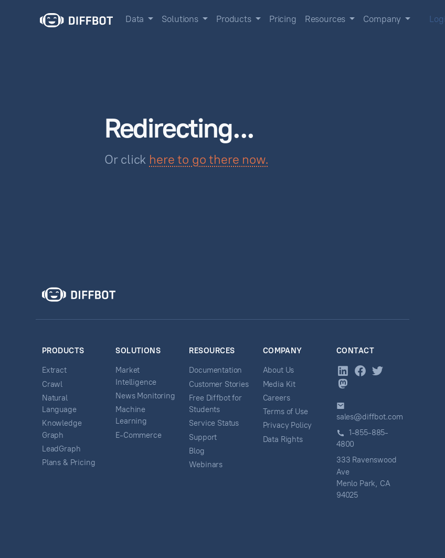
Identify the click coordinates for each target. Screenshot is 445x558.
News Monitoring (145, 396)
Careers (276, 398)
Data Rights (283, 439)
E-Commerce (138, 435)
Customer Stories (218, 384)
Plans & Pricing (68, 462)
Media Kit (279, 384)
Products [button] (234, 19)
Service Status (214, 423)
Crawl (52, 384)
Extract (54, 370)
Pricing (282, 19)
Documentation (215, 370)
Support (203, 437)
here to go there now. (208, 159)
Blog (196, 451)
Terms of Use (285, 411)
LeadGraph (61, 449)
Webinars (205, 464)
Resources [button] (326, 19)
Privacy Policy (287, 425)
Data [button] (135, 19)
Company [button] (383, 19)
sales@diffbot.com (369, 417)
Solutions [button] (181, 19)
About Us (278, 370)
